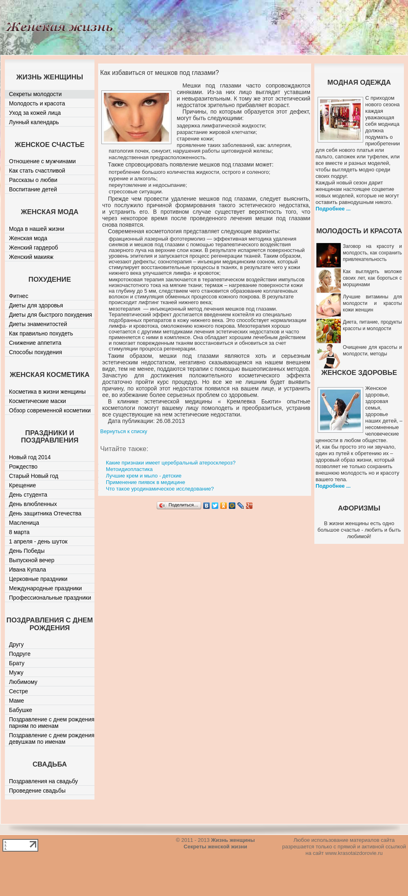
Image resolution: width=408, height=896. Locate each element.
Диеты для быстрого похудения (50, 314)
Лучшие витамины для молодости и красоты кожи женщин (372, 303)
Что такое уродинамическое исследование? (160, 489)
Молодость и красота (37, 103)
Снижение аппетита (35, 343)
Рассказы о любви (33, 180)
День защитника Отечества (45, 513)
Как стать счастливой (37, 170)
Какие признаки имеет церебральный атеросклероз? (170, 463)
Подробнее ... (333, 209)
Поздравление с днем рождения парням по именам (51, 722)
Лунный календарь (34, 122)
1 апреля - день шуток (38, 541)
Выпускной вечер (32, 560)
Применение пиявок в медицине (145, 482)
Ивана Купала (27, 569)
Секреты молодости (35, 94)
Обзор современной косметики (50, 410)
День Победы (27, 551)
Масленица (24, 522)
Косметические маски (37, 401)
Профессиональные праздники (50, 597)
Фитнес (18, 296)
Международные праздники (45, 588)
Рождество (23, 466)
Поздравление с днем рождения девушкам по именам (51, 738)
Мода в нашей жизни (36, 229)
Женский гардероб (33, 247)
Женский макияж (31, 257)
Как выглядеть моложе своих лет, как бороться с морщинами (372, 278)
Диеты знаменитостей (38, 324)
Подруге (20, 654)
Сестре (18, 691)
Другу (16, 644)
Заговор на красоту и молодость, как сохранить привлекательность (372, 252)
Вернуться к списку (123, 431)
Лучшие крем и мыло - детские (144, 476)
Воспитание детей (33, 189)
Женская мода (28, 238)
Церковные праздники (38, 579)
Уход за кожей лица (35, 113)
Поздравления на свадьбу (43, 781)
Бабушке (20, 710)
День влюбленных (33, 504)
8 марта (19, 532)
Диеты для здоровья (36, 305)
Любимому (23, 682)
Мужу (16, 672)
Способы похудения (35, 352)
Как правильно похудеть (41, 333)
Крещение (22, 485)
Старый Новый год (33, 476)
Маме (16, 700)
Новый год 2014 (30, 457)
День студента (28, 494)
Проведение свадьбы (37, 790)
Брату (16, 663)
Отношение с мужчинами (42, 161)
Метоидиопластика (129, 469)
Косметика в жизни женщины (47, 391)
